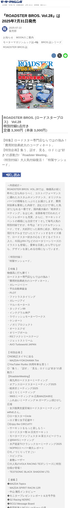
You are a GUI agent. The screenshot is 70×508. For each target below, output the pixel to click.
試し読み (14, 175)
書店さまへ (43, 5)
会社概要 (4, 5)
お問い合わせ (29, 5)
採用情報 (36, 5)
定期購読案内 (20, 5)
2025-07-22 (15, 27)
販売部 (13, 31)
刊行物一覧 (12, 5)
